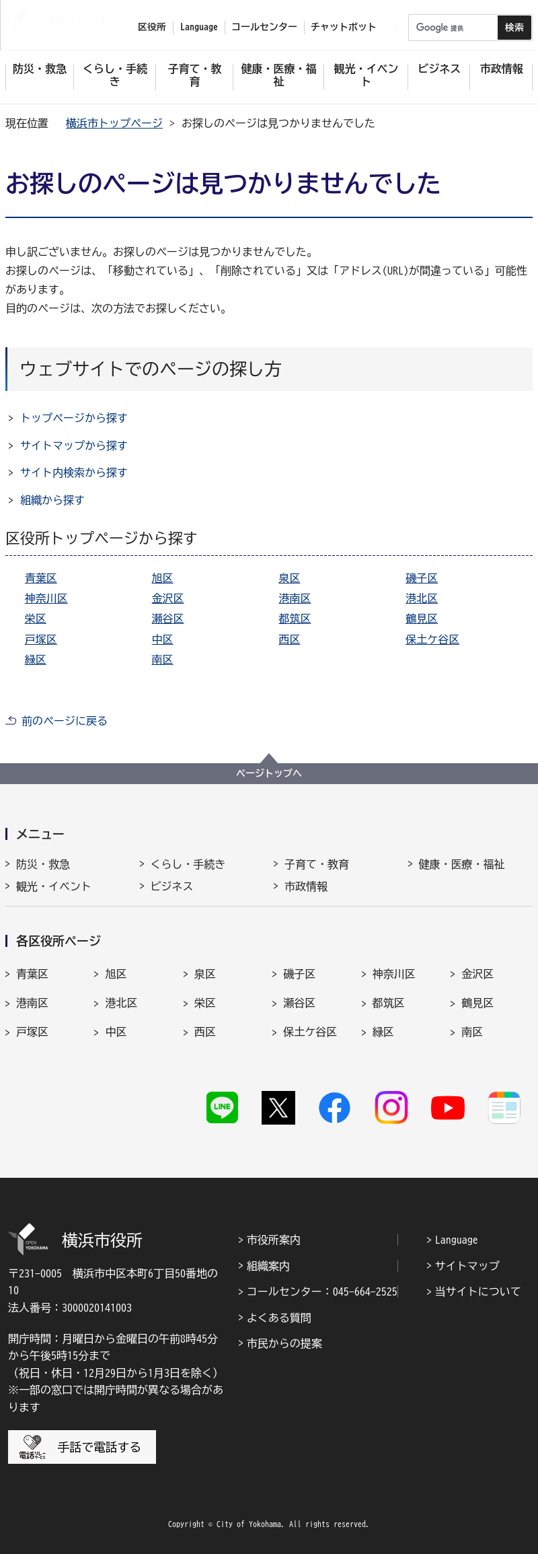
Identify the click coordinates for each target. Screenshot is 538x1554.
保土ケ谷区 (432, 639)
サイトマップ (467, 1266)
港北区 (422, 598)
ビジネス (172, 886)
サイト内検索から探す (74, 472)
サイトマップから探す (74, 445)
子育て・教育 (316, 864)
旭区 (163, 578)
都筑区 (294, 618)
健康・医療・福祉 (462, 864)
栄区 (35, 618)
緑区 (35, 659)
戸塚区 (41, 639)
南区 (163, 659)
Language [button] (199, 27)
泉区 (289, 578)
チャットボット (344, 27)
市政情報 (306, 886)
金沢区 (168, 598)
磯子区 (422, 578)
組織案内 (268, 1266)
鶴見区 (422, 618)
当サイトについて (478, 1291)
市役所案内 (274, 1239)
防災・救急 (43, 864)
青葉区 (41, 578)
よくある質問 (279, 1317)
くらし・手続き (188, 864)
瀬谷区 (168, 618)
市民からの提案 (284, 1343)
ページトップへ (269, 773)
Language (456, 1239)
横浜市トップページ (114, 123)
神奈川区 (46, 598)
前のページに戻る (65, 720)
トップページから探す (74, 418)
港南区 (294, 598)
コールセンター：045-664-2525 (322, 1291)
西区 (289, 639)
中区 (163, 639)
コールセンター (264, 27)
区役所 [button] (152, 27)
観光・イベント (53, 886)
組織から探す (52, 500)
